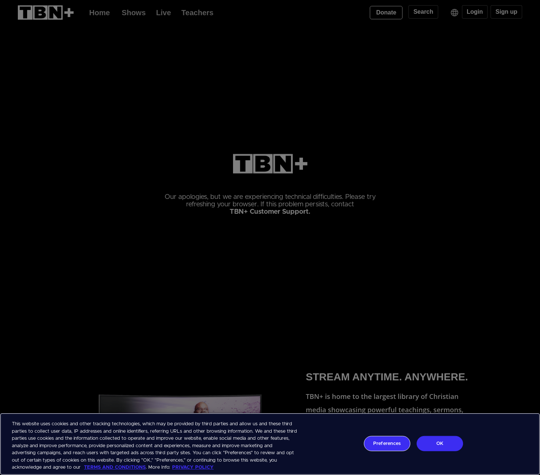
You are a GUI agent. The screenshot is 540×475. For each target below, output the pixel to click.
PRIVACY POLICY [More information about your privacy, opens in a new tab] (193, 467)
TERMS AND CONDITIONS (115, 467)
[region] (270, 444)
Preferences (387, 443)
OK (439, 443)
